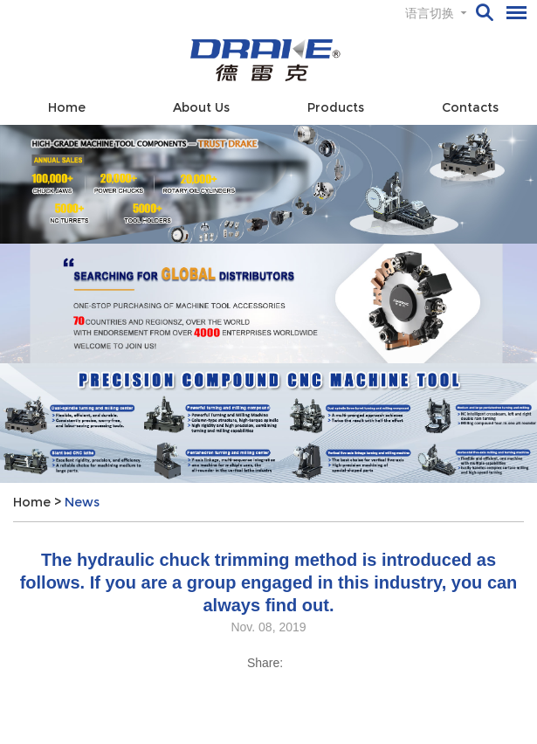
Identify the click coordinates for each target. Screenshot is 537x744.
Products (335, 107)
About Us (201, 107)
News (82, 502)
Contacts (470, 107)
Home (67, 107)
